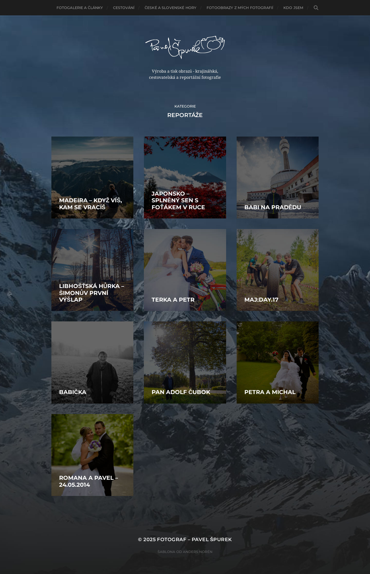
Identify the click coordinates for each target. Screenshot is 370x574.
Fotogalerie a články (80, 7)
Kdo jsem (293, 7)
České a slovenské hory (170, 7)
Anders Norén (197, 552)
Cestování (123, 7)
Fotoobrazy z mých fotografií (240, 7)
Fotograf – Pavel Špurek (194, 539)
